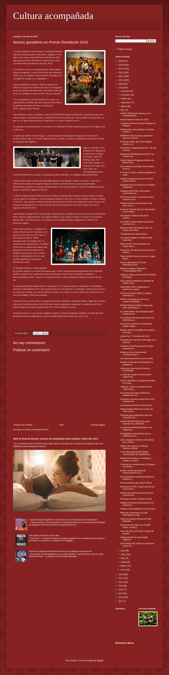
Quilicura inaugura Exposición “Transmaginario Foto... (133, 269)
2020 (120, 84)
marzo (124, 562)
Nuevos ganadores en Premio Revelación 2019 (133, 263)
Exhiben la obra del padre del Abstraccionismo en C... (133, 471)
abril (123, 558)
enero (123, 570)
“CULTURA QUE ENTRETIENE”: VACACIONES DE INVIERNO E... (136, 453)
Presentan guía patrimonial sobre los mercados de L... (136, 416)
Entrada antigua (98, 425)
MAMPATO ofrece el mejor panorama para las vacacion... (136, 137)
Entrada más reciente (23, 425)
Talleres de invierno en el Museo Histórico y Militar (134, 447)
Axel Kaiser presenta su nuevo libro (44, 535)
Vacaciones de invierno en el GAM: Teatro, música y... (135, 526)
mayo (123, 554)
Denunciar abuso (124, 643)
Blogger (100, 660)
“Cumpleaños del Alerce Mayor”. (134, 234)
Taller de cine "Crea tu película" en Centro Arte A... (135, 245)
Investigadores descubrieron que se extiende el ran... (135, 435)
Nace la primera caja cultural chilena (136, 483)
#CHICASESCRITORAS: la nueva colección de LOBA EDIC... (135, 422)
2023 (120, 72)
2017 (120, 578)
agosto (124, 106)
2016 (120, 582)
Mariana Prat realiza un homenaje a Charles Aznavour (135, 459)
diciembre (125, 91)
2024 (120, 69)
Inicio (61, 425)
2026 (120, 61)
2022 (120, 76)
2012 (120, 597)
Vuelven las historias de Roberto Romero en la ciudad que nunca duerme (60, 551)
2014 (120, 589)
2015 (120, 586)
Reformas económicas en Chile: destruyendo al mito (134, 514)
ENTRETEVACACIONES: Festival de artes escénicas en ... (136, 306)
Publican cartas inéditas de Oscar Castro (138, 509)
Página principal (125, 49)
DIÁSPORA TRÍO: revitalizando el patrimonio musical (135, 288)
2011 (120, 601)
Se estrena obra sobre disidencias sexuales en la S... (135, 394)
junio (123, 551)
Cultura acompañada (53, 15)
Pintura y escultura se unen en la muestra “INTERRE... (134, 300)
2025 (120, 65)
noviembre (125, 95)
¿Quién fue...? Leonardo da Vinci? (135, 336)
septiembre (126, 102)
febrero (124, 566)
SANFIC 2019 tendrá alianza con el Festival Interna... (135, 114)
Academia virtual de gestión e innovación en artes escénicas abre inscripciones (63, 520)
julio (123, 110)
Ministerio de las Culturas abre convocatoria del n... (133, 353)
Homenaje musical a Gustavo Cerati (135, 499)
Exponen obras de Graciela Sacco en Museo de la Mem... (136, 229)
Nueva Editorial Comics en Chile (134, 119)
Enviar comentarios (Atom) (36, 429)
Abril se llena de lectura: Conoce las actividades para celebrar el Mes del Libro (55, 438)
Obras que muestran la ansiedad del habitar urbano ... (136, 325)
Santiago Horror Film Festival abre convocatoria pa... (135, 192)
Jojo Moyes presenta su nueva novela (136, 358)
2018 (120, 574)
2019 (120, 88)
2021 (120, 80)
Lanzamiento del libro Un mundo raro (136, 405)
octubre (124, 98)
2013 (120, 593)
